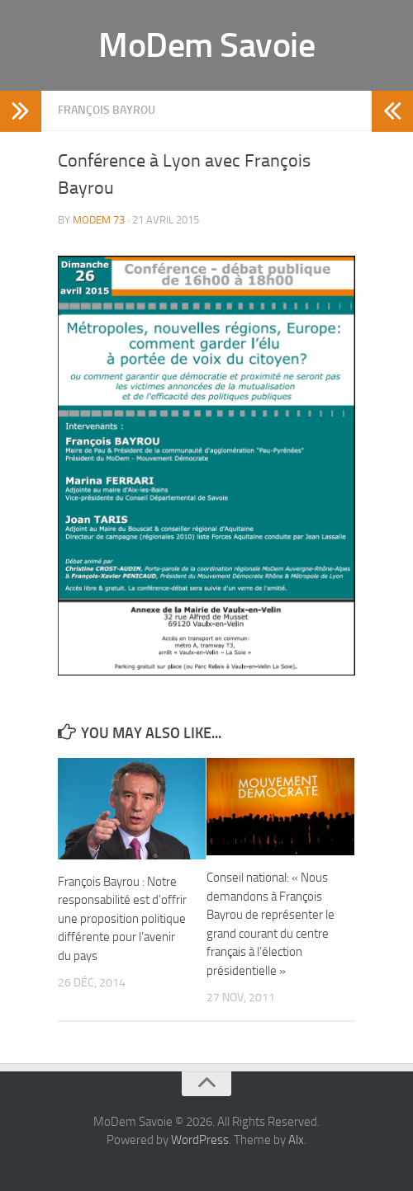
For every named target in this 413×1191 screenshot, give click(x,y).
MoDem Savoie (206, 45)
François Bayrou (106, 110)
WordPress (200, 1139)
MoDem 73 (99, 220)
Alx (296, 1139)
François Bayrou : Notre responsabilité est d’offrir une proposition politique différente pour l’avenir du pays (122, 918)
